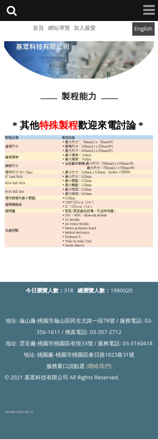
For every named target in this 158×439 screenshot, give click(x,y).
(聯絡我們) (99, 366)
